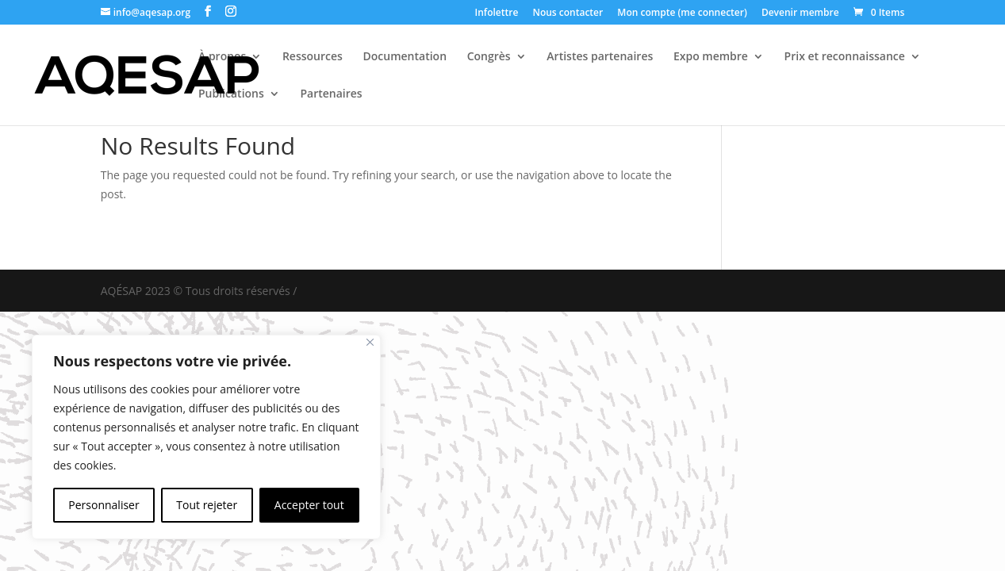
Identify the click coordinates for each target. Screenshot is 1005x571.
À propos (222, 57)
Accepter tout (309, 504)
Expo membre (710, 57)
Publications (231, 94)
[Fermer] (370, 342)
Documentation (405, 57)
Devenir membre (800, 13)
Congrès (489, 57)
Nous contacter (567, 13)
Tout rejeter (206, 504)
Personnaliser (103, 504)
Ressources (312, 57)
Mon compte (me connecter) (681, 13)
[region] (206, 437)
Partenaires (331, 94)
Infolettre (497, 13)
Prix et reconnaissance (844, 57)
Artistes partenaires (600, 57)
